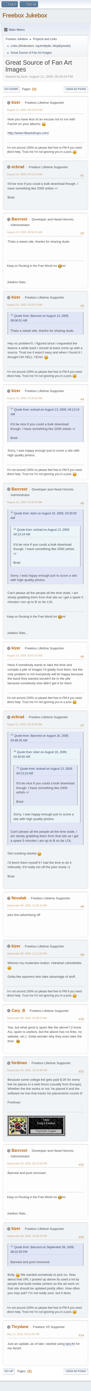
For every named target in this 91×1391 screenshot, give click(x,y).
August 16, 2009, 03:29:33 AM (24, 304)
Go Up (8, 1371)
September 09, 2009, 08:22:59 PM (27, 1163)
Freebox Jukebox (24, 15)
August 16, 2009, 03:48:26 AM (24, 502)
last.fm (70, 1344)
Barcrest (19, 219)
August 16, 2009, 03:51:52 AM (24, 655)
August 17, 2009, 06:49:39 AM (24, 724)
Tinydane (19, 1327)
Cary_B (18, 1010)
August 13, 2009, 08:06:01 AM (24, 232)
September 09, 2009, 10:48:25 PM (27, 1236)
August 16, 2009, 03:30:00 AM (24, 398)
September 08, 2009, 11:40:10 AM (27, 905)
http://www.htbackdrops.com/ (28, 133)
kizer (15, 102)
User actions (76, 89)
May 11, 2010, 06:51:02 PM (23, 1334)
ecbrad (17, 167)
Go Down (11, 89)
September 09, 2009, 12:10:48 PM (27, 1070)
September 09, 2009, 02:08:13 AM (27, 1018)
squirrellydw (43, 46)
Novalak (18, 898)
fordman (19, 1063)
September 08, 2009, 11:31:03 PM (27, 953)
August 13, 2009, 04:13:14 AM (24, 174)
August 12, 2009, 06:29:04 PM (24, 109)
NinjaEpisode (61, 46)
